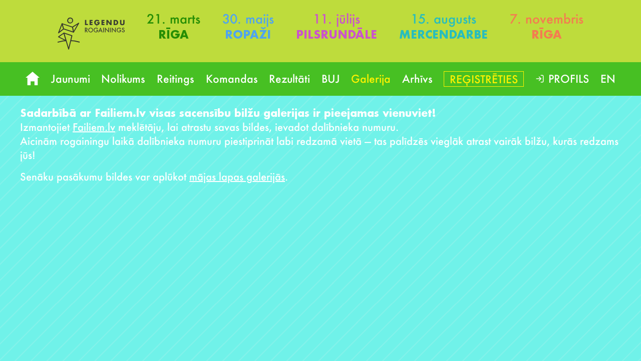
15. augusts (443, 19)
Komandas (232, 78)
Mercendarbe (443, 34)
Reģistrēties (484, 79)
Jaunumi (70, 78)
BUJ (331, 78)
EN (607, 78)
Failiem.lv (94, 126)
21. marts (173, 19)
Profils (568, 78)
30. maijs (248, 19)
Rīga (173, 34)
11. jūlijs (336, 19)
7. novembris (546, 19)
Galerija (371, 78)
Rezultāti (289, 78)
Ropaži (248, 34)
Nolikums (123, 78)
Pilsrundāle (336, 34)
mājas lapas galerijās (237, 176)
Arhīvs (417, 78)
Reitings (175, 78)
